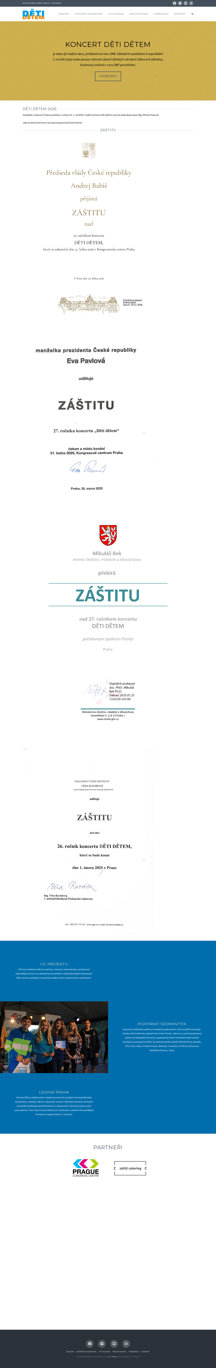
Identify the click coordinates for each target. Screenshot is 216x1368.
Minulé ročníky (119, 1352)
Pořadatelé (134, 1352)
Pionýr (114, 1357)
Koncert (70, 1352)
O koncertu (108, 76)
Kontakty (146, 1352)
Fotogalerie (104, 1352)
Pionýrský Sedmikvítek (86, 1352)
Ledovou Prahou (42, 114)
